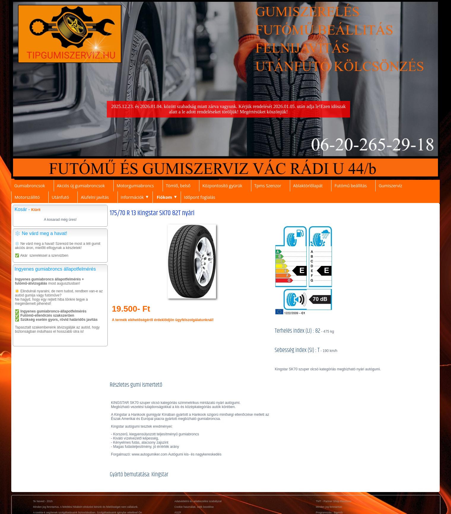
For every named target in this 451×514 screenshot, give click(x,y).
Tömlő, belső (178, 185)
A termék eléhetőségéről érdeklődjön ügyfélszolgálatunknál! (163, 320)
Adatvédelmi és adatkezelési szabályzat (198, 501)
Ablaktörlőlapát (308, 185)
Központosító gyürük (222, 185)
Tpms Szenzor (267, 185)
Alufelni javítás (95, 197)
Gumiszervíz (390, 185)
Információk (132, 197)
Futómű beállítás (350, 185)
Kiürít (35, 210)
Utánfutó (60, 197)
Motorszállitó (27, 197)
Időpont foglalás (199, 197)
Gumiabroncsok (29, 185)
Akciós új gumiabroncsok (81, 185)
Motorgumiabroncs (135, 185)
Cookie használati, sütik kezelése (194, 506)
